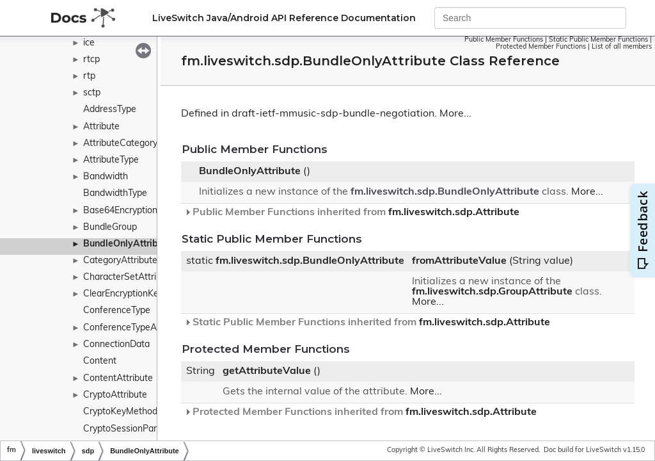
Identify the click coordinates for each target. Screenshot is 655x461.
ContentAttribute (118, 379)
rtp (89, 76)
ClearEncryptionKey (123, 294)
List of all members (622, 47)
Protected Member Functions (541, 47)
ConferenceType (116, 311)
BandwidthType (115, 193)
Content (99, 361)
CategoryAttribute (120, 261)
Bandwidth (105, 177)
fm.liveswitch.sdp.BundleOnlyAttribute (445, 192)
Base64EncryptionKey (128, 211)
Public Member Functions (503, 40)
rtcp (91, 60)
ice (89, 43)
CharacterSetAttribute (129, 277)
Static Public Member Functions (598, 40)
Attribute (101, 127)
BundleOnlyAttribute (127, 244)
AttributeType (111, 160)
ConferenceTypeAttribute (135, 328)
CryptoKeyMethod (120, 412)
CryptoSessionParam (126, 429)
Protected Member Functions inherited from (360, 412)
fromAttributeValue (459, 261)
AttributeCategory (120, 144)
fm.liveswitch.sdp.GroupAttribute (492, 292)
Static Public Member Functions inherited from (367, 323)
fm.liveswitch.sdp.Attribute (453, 212)
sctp (91, 93)
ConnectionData (116, 345)
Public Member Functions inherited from (351, 212)
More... (455, 114)
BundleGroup (110, 227)
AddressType (109, 110)
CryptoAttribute (115, 395)
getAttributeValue (267, 371)
